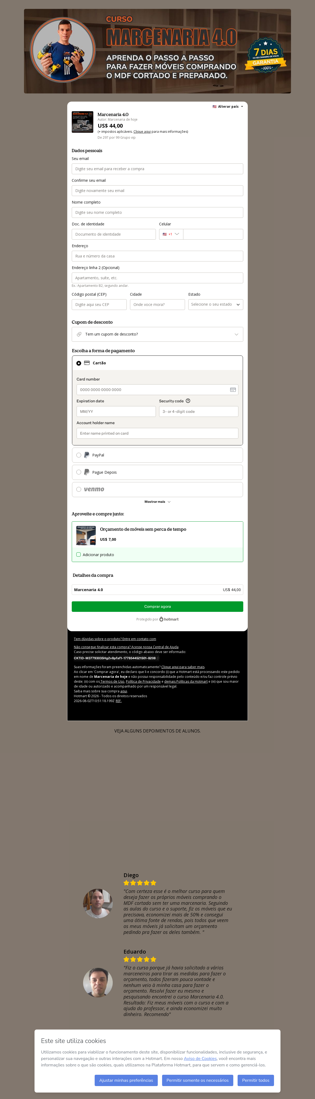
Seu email (80, 158)
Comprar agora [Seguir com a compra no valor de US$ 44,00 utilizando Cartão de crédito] (157, 606)
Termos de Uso (112, 681)
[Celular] (213, 234)
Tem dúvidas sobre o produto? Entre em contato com (115, 639)
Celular (165, 223)
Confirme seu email (89, 180)
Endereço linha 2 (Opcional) (95, 267)
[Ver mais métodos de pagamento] (157, 501)
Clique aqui (142, 131)
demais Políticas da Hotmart (186, 681)
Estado (194, 294)
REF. (119, 701)
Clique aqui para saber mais (182, 667)
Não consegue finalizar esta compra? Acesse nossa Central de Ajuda (126, 647)
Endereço (80, 245)
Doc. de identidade (88, 223)
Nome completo (86, 202)
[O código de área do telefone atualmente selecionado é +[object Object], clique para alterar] (171, 234)
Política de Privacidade (143, 681)
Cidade (136, 294)
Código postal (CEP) (89, 294)
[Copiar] (116, 657)
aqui (123, 691)
